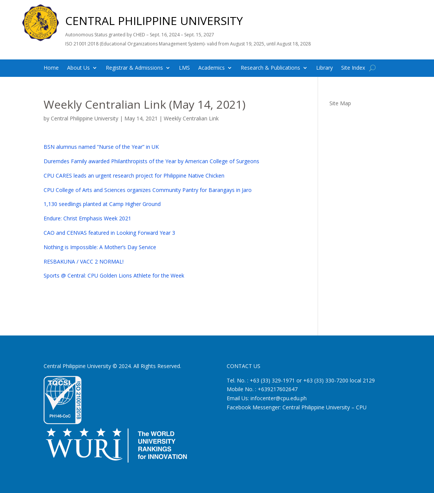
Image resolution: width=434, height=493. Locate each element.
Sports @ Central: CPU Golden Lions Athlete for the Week (114, 275)
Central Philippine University (84, 118)
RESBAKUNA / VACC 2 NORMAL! (84, 261)
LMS (184, 68)
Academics (211, 68)
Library (324, 68)
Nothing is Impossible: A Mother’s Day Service (100, 247)
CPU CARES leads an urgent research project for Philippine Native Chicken (134, 175)
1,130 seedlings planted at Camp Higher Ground (102, 203)
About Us (78, 68)
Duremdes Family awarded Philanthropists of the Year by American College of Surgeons (151, 161)
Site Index (353, 68)
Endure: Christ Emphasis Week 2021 (87, 218)
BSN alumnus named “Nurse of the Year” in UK (101, 146)
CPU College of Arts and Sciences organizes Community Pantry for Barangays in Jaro (148, 189)
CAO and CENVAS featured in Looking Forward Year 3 (109, 232)
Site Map (340, 103)
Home (51, 68)
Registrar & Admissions (134, 68)
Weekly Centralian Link (191, 118)
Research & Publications (270, 68)
